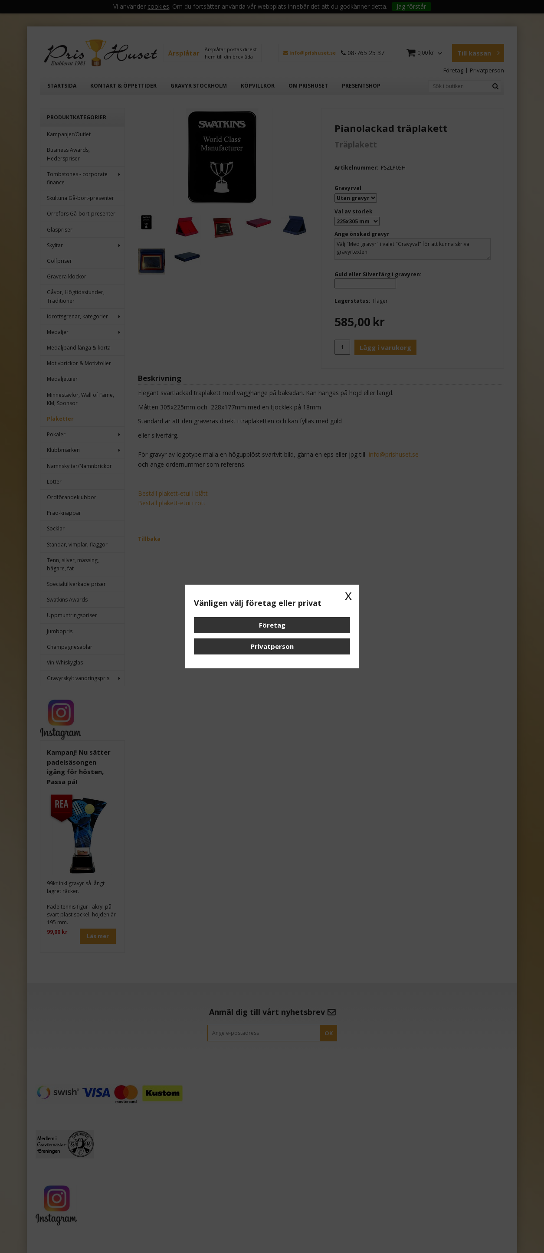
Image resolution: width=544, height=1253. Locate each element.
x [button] (348, 595)
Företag (272, 625)
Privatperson (272, 646)
